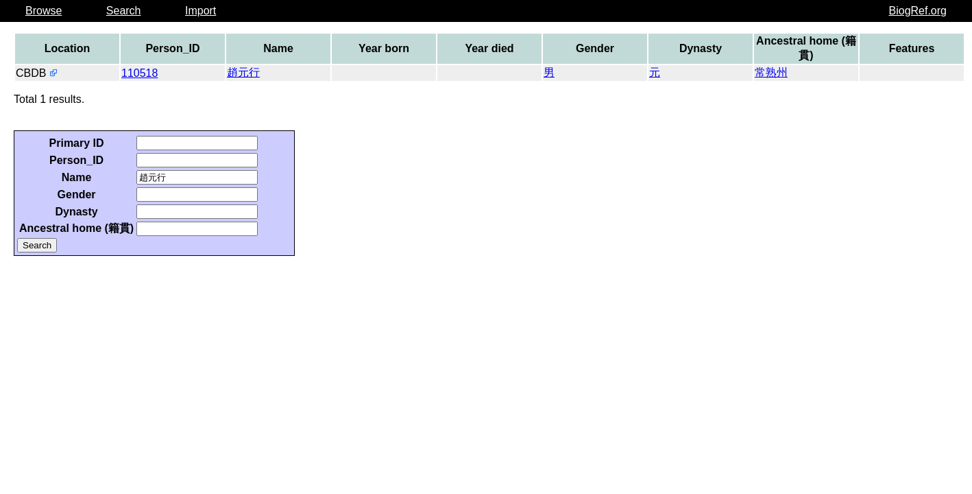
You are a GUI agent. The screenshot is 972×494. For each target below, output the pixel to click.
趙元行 (243, 72)
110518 (139, 73)
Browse (43, 10)
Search (123, 10)
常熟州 (771, 72)
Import (200, 10)
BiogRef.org (918, 10)
